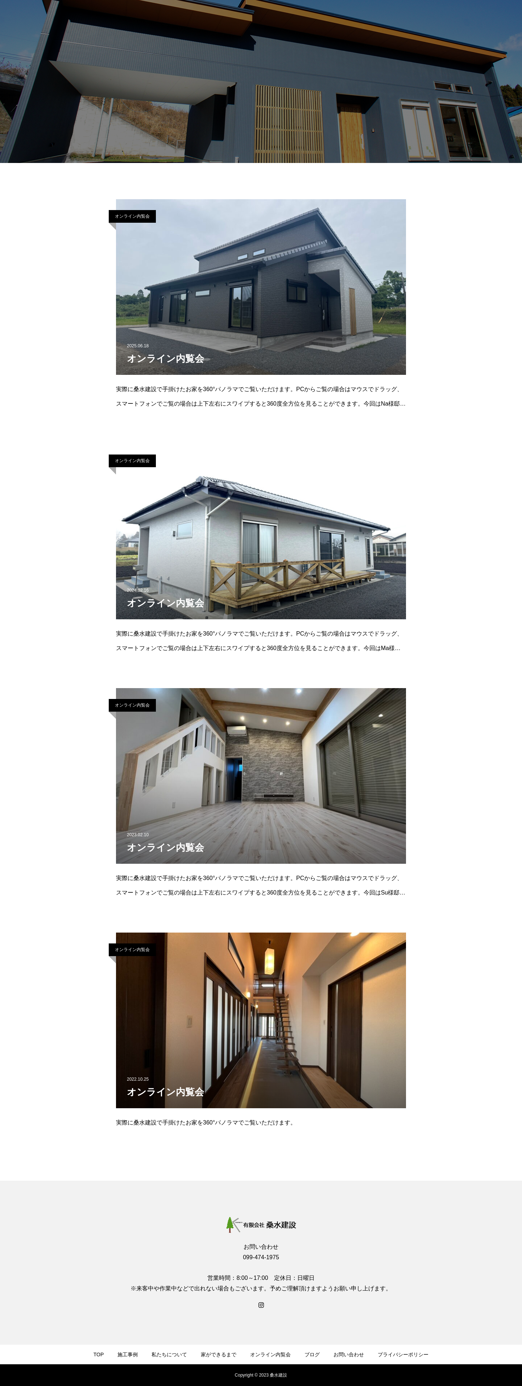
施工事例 (127, 1354)
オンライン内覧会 (132, 216)
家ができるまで (218, 1354)
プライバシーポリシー (403, 1354)
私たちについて (169, 1354)
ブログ (312, 1354)
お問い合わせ (349, 1354)
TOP (99, 1354)
